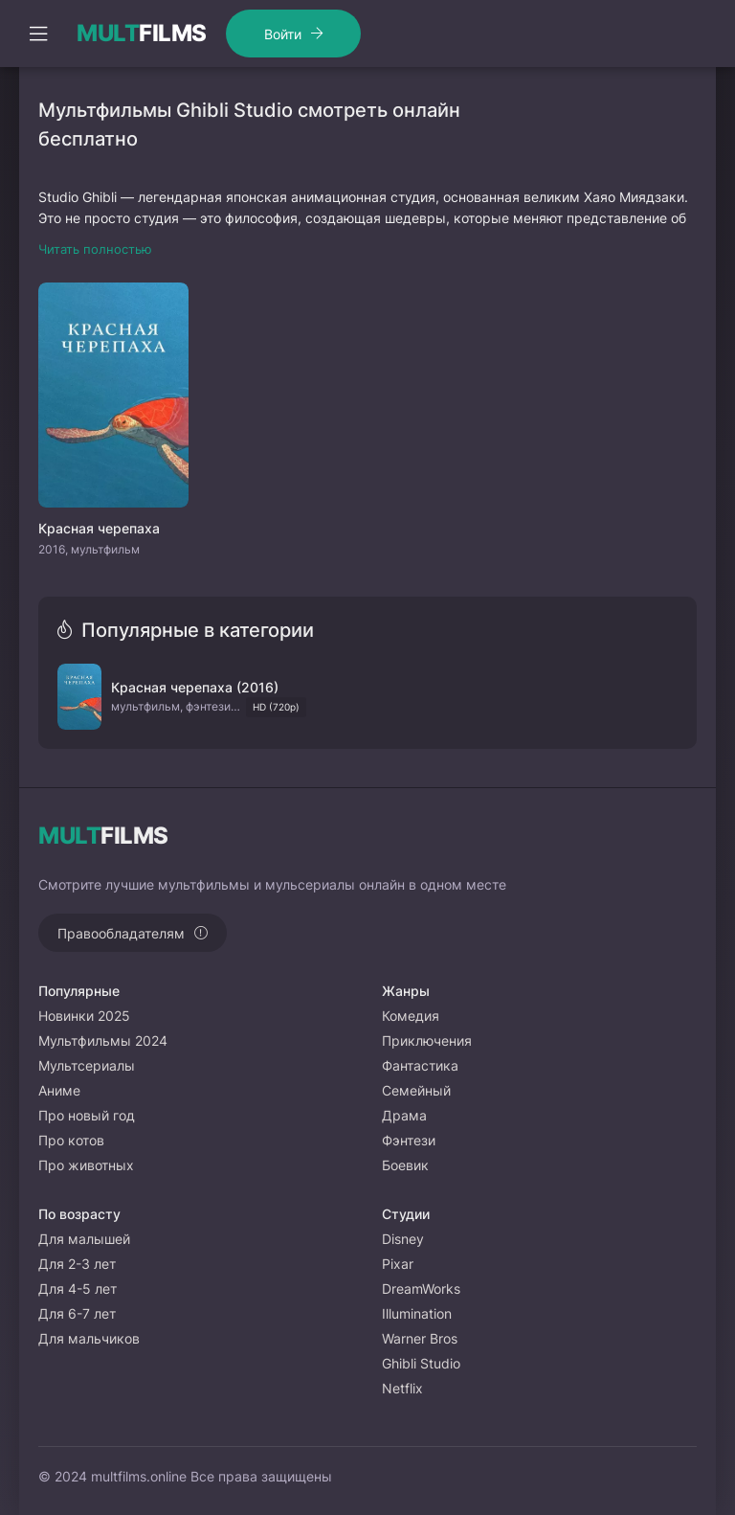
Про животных (86, 1165)
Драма (404, 1115)
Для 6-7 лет (77, 1313)
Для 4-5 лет (77, 1288)
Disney (403, 1239)
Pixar (397, 1263)
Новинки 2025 (84, 1015)
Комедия (410, 1015)
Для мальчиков (89, 1338)
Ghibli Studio (421, 1363)
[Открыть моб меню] (38, 33)
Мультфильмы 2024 (102, 1040)
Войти (282, 34)
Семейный (416, 1090)
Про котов (71, 1140)
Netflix (402, 1388)
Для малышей (84, 1239)
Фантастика (420, 1065)
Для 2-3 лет (77, 1263)
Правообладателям (121, 933)
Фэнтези (408, 1140)
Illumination (417, 1313)
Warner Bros (419, 1338)
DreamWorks (421, 1288)
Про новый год (86, 1115)
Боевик (405, 1165)
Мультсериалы (86, 1065)
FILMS (142, 33)
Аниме (59, 1090)
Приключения (427, 1040)
